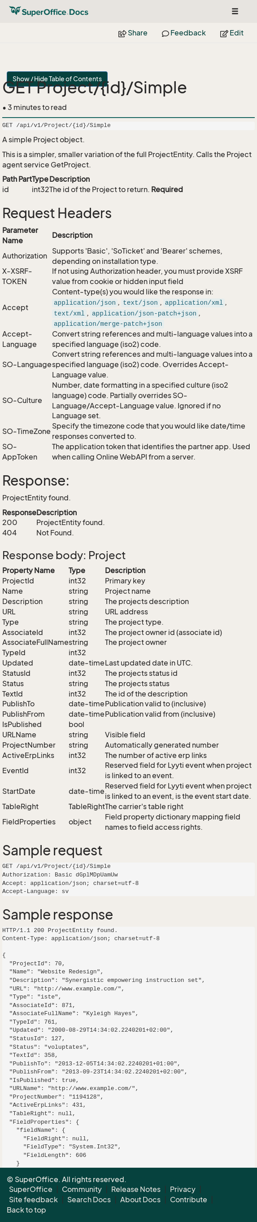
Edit (232, 32)
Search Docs (89, 1199)
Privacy (183, 1189)
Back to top (26, 1209)
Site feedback (33, 1199)
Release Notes (136, 1189)
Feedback (184, 32)
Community (82, 1189)
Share (133, 32)
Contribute (188, 1199)
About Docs (140, 1199)
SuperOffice (30, 1189)
